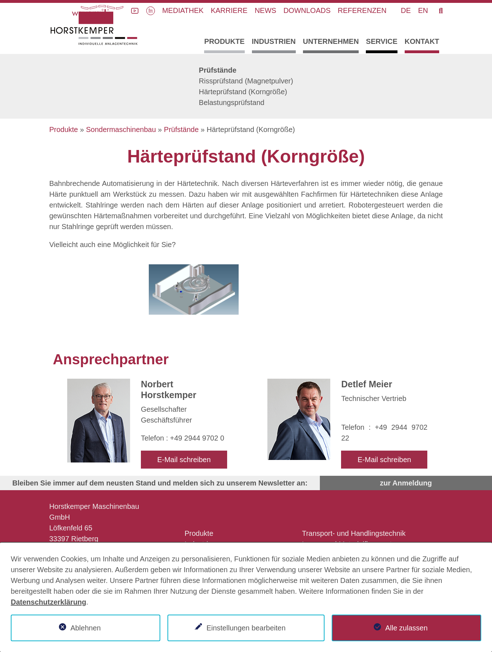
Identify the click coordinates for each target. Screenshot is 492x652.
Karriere (229, 10)
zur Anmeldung (406, 483)
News (265, 10)
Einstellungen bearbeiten (245, 628)
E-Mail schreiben (184, 460)
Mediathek (182, 10)
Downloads (307, 10)
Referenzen (362, 10)
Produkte (224, 41)
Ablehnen (85, 628)
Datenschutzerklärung (48, 602)
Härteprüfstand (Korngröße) (243, 92)
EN (423, 10)
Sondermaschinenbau (121, 129)
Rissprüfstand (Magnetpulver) (246, 81)
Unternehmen (331, 41)
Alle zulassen (406, 628)
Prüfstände (217, 70)
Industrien (274, 41)
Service (381, 41)
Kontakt (422, 41)
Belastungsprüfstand (231, 102)
